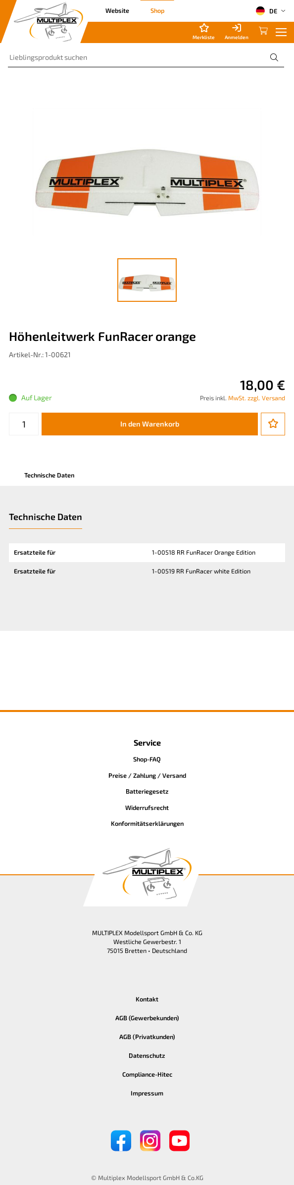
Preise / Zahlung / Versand (147, 775)
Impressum (147, 1093)
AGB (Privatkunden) (147, 1037)
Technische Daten (49, 475)
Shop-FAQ (147, 759)
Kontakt (147, 999)
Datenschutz (147, 1055)
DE (266, 11)
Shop (157, 10)
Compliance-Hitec (147, 1074)
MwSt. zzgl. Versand (256, 398)
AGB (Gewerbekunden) (147, 1018)
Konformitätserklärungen (147, 823)
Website (117, 10)
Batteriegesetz (147, 791)
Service (147, 742)
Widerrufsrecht (147, 807)
